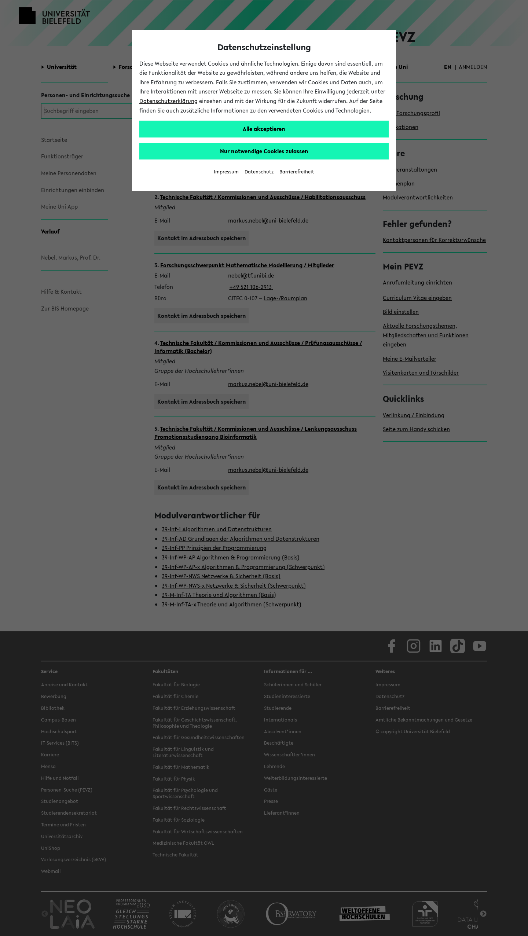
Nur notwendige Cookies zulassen (264, 151)
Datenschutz (259, 171)
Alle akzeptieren (264, 129)
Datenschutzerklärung (168, 101)
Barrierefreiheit (296, 171)
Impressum (226, 171)
